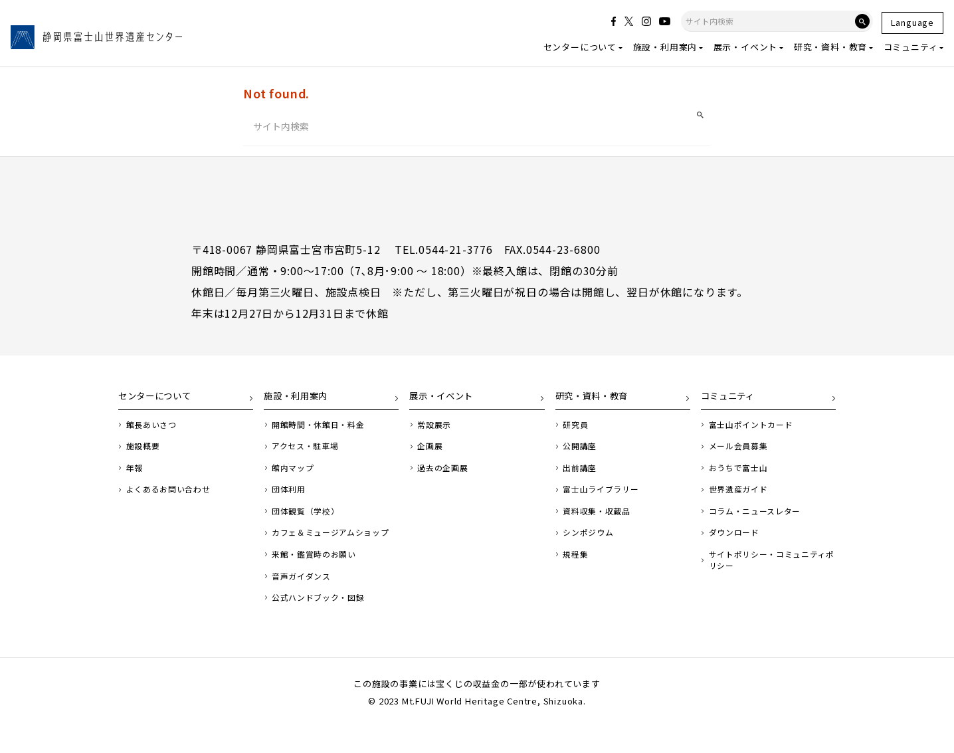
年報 (136, 477)
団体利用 (290, 499)
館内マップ (295, 477)
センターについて (580, 47)
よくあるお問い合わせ (173, 499)
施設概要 (145, 454)
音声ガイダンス (304, 601)
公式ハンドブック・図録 (322, 624)
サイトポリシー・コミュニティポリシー (769, 573)
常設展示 (436, 431)
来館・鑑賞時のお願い (318, 579)
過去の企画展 (445, 477)
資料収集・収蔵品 (599, 522)
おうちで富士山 (742, 477)
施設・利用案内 (665, 47)
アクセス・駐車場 (308, 454)
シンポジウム (591, 544)
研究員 (577, 431)
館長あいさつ (154, 431)
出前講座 (581, 477)
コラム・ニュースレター (760, 522)
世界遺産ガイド (742, 499)
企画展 (431, 454)
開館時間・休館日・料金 (322, 431)
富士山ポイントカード (755, 431)
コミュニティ (911, 47)
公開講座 (581, 454)
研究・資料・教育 (830, 47)
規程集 (577, 567)
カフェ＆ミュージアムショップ (331, 550)
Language (912, 22)
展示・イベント (746, 47)
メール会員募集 (742, 454)
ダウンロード (737, 544)
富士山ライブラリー (604, 499)
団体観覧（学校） (308, 522)
